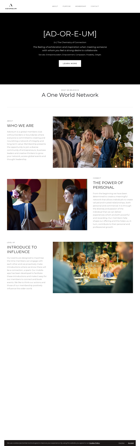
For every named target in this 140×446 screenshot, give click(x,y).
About (55, 6)
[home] (10, 6)
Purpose (67, 6)
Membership (80, 6)
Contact (95, 6)
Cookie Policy (94, 443)
